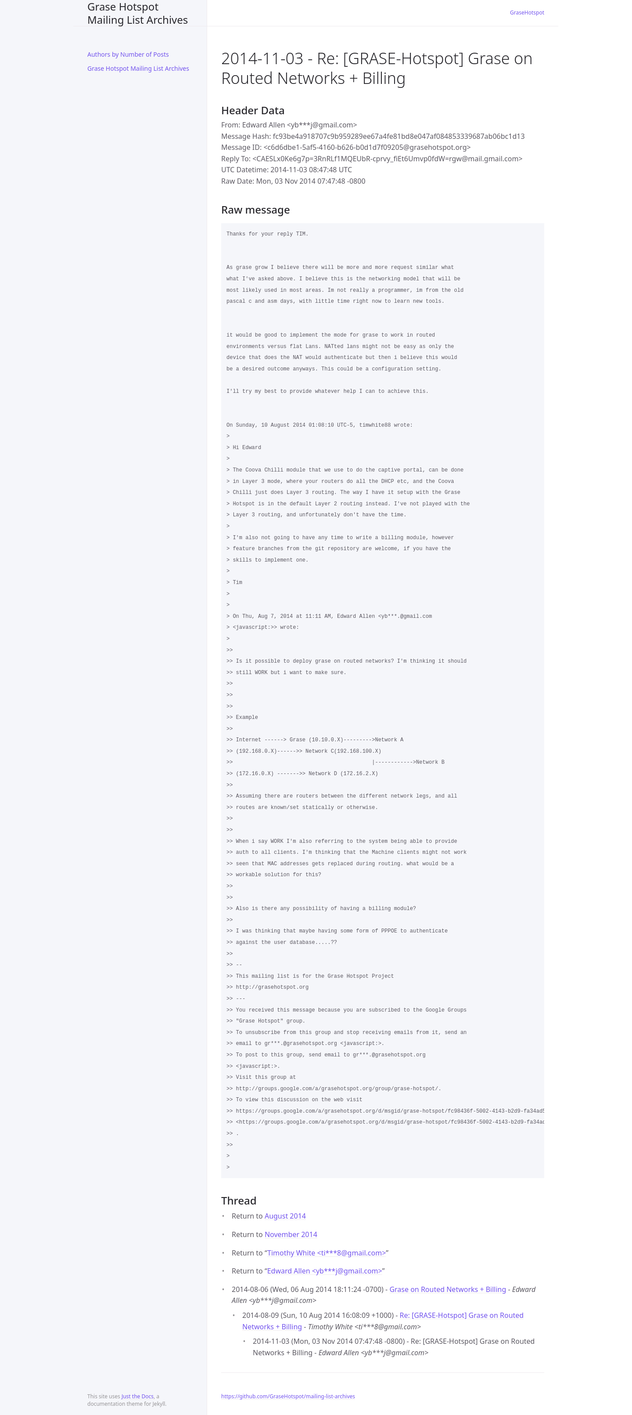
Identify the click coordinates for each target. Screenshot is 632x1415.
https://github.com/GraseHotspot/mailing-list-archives (288, 1396)
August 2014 (285, 1216)
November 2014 (291, 1234)
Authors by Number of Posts (128, 54)
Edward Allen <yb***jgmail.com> (324, 1271)
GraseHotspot (527, 12)
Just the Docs (138, 1396)
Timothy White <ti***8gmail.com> (326, 1253)
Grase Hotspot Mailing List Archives (137, 13)
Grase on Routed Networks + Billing (447, 1289)
